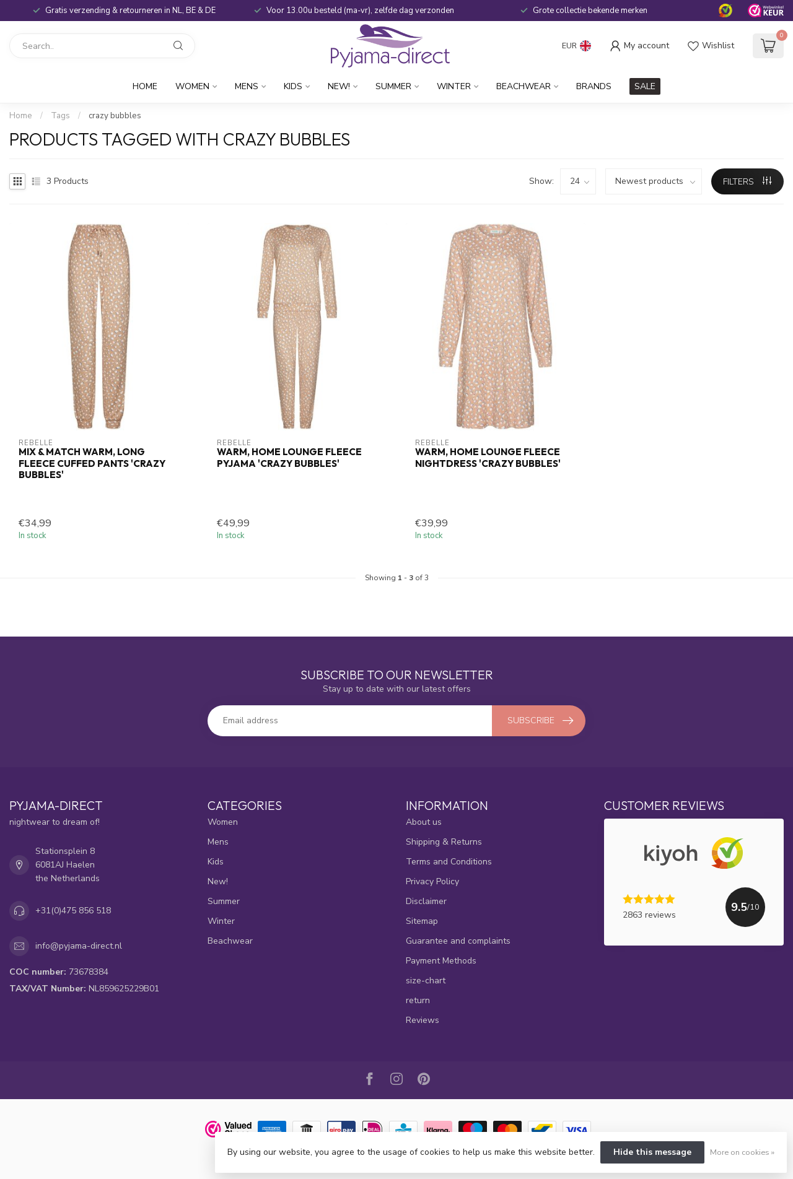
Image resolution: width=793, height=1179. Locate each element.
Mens (246, 86)
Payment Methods (441, 961)
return (418, 1000)
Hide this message (652, 1152)
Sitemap (422, 921)
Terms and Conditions (449, 862)
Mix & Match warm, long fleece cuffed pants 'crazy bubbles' (92, 463)
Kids (293, 86)
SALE (644, 86)
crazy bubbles (115, 115)
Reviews (422, 1020)
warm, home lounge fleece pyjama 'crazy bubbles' (289, 457)
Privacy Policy (432, 881)
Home (145, 86)
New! (339, 86)
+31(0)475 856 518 (73, 910)
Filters (747, 182)
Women (192, 86)
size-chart (425, 980)
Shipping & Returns (444, 842)
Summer (393, 86)
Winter (454, 86)
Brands (593, 86)
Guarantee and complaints (458, 941)
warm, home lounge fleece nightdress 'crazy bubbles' (488, 457)
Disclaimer (426, 901)
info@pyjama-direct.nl (78, 946)
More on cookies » (742, 1152)
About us (424, 822)
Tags (60, 115)
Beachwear (523, 86)
